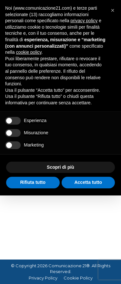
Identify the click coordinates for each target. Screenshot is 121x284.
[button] (112, 10)
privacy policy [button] (83, 20)
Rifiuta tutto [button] (32, 182)
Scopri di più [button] (60, 167)
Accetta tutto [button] (88, 182)
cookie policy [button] (28, 52)
